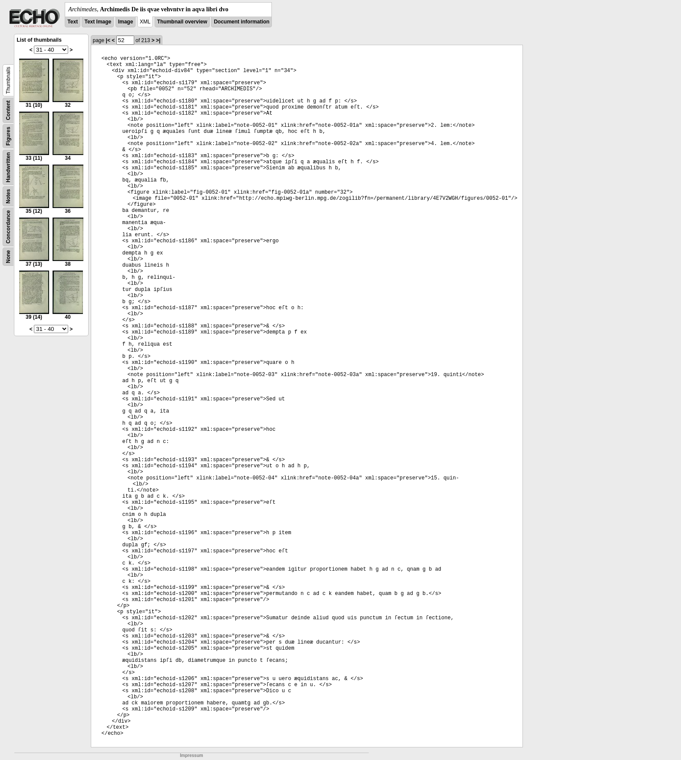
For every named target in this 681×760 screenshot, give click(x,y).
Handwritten (8, 167)
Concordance (8, 227)
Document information (241, 22)
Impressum (191, 755)
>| (158, 40)
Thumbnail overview (182, 22)
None (8, 256)
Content (8, 110)
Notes (8, 196)
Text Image (97, 22)
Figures (8, 136)
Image (125, 22)
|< (108, 40)
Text (72, 22)
